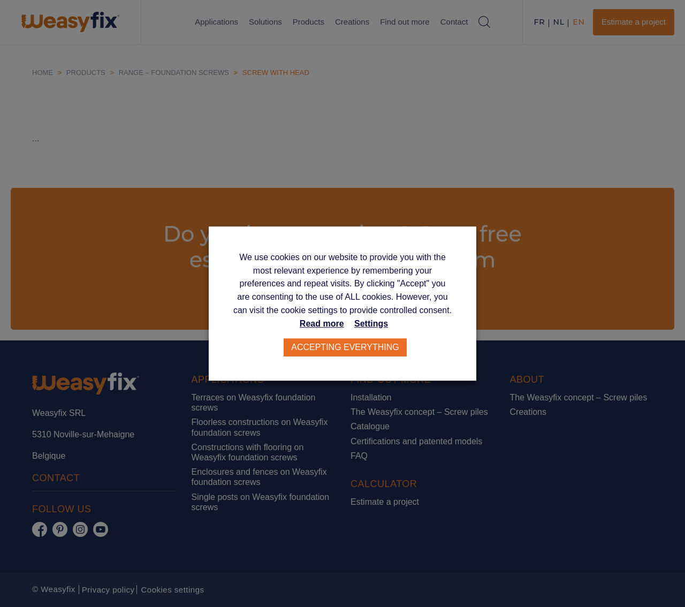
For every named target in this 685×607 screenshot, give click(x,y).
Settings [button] (371, 323)
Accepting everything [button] (345, 347)
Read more (322, 323)
